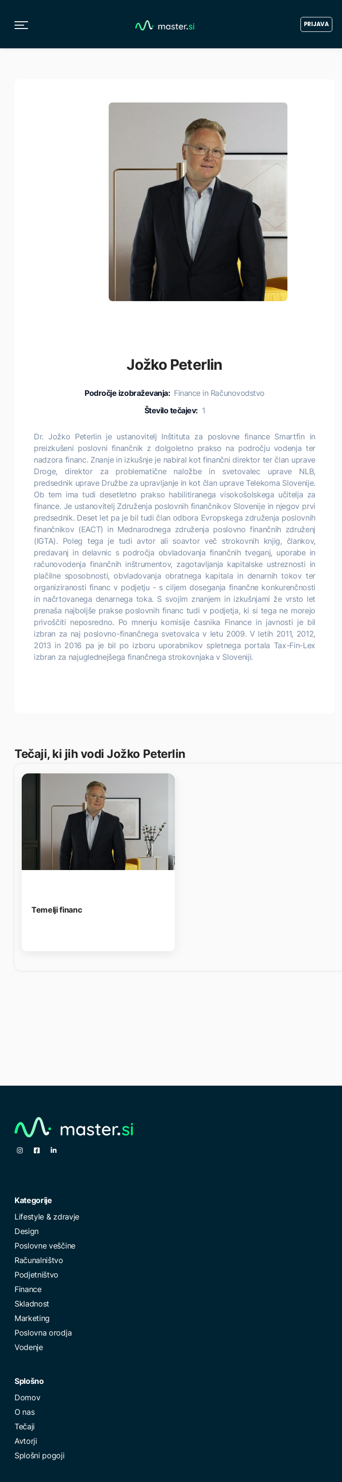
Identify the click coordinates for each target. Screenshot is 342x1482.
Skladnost (31, 1303)
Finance (28, 1289)
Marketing (32, 1318)
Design (26, 1231)
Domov (27, 1397)
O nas (24, 1412)
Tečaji (24, 1426)
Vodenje (28, 1347)
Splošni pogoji (39, 1455)
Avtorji (25, 1441)
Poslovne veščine (44, 1245)
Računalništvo (38, 1260)
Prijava (316, 24)
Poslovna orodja (42, 1332)
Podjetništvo (36, 1274)
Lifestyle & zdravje (46, 1216)
